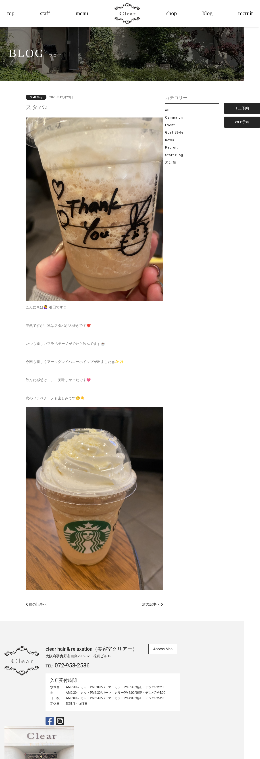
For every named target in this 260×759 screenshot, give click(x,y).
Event (186, 128)
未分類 (187, 166)
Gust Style (190, 136)
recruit (245, 13)
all (183, 113)
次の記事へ (157, 599)
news (186, 143)
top (11, 13)
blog (207, 13)
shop (171, 13)
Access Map (168, 644)
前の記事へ (44, 599)
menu (82, 13)
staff (45, 13)
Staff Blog (190, 159)
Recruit (187, 151)
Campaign (190, 121)
